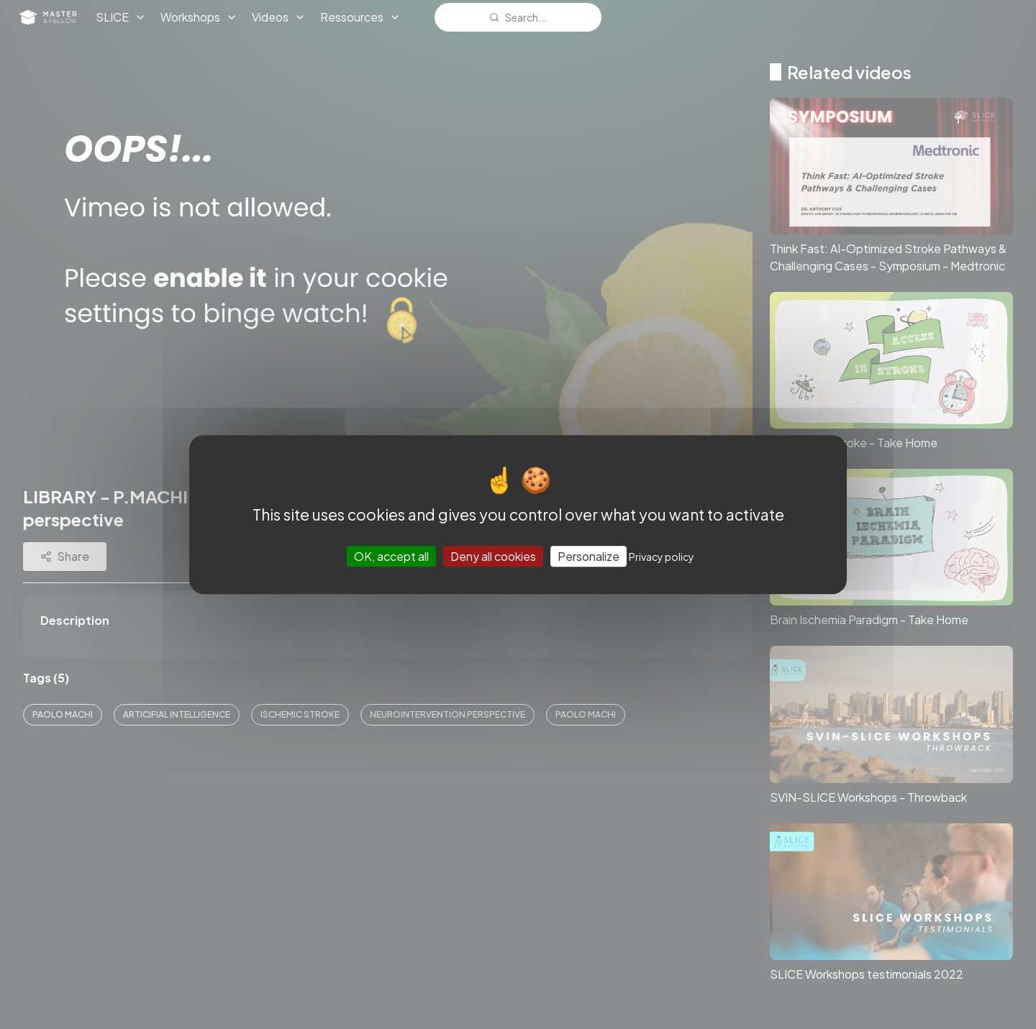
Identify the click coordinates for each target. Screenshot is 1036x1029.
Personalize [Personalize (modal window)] (588, 556)
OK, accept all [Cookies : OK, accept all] (391, 556)
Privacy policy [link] (661, 556)
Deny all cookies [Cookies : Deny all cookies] (493, 556)
